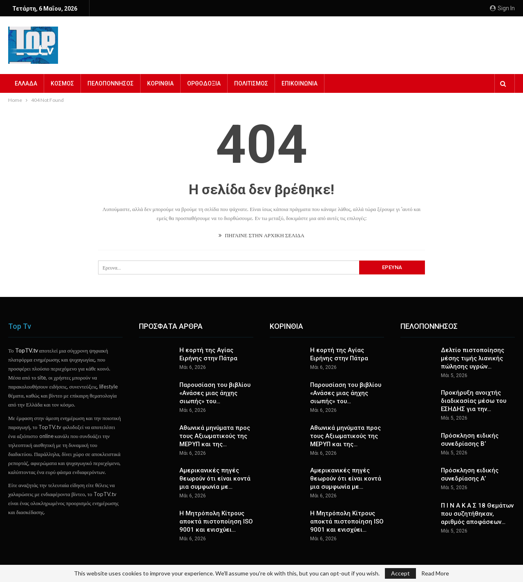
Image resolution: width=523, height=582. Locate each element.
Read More (435, 573)
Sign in (502, 8)
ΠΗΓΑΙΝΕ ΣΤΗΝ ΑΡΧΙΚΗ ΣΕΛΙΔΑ (261, 235)
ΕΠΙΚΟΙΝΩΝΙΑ (299, 83)
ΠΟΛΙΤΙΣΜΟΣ (251, 83)
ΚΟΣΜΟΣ (62, 83)
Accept (400, 573)
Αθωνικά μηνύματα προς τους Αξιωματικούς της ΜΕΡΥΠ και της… (214, 436)
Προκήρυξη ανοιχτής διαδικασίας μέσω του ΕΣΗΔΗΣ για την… (473, 401)
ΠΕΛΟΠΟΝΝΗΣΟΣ (110, 83)
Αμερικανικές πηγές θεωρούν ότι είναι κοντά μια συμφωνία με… (214, 478)
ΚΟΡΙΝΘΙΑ (160, 83)
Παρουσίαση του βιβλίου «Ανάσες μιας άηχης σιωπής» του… (214, 393)
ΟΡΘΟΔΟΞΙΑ (204, 83)
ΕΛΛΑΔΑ (26, 83)
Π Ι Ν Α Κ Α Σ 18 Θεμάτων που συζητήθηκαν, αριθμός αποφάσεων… (477, 514)
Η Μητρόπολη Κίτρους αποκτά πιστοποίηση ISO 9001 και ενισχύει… (216, 521)
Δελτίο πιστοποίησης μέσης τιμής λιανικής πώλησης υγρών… (472, 358)
